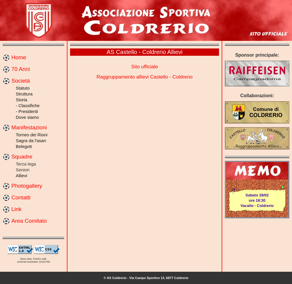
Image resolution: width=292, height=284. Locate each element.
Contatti (20, 197)
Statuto (23, 88)
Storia (21, 99)
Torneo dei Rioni (31, 134)
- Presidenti (27, 111)
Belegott (24, 146)
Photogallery (26, 186)
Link (16, 209)
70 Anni (20, 69)
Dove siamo (27, 117)
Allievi (21, 175)
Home (18, 57)
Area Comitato (29, 221)
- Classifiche (28, 105)
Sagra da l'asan (31, 140)
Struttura (24, 93)
